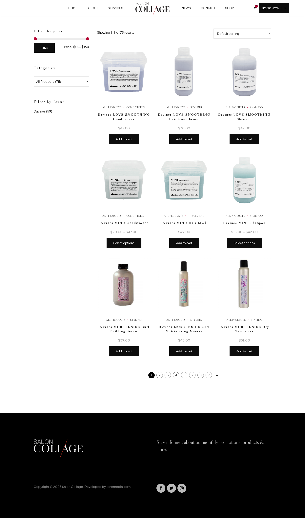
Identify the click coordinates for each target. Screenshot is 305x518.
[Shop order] (242, 34)
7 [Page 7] (192, 375)
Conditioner (135, 107)
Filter (44, 48)
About (93, 8)
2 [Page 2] (160, 375)
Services (115, 8)
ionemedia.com (119, 487)
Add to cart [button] (124, 139)
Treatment (196, 215)
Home (73, 8)
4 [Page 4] (176, 375)
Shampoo (256, 107)
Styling (196, 107)
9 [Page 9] (209, 375)
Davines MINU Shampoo (244, 223)
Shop (229, 8)
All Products (112, 107)
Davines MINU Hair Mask (184, 223)
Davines (40, 111)
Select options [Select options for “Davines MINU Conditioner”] (123, 243)
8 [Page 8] (201, 375)
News (186, 8)
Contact (208, 8)
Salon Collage (72, 487)
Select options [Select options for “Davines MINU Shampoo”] (244, 243)
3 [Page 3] (168, 375)
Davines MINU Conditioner (123, 223)
